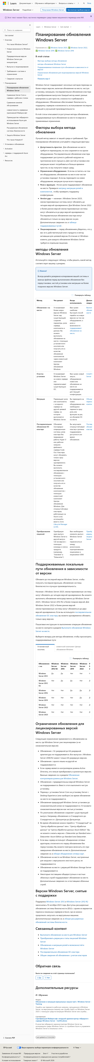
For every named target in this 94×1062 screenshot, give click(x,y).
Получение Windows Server (53, 10)
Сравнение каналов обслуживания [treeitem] (14, 104)
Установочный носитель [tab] (43, 648)
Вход (89, 3)
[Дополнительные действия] (90, 27)
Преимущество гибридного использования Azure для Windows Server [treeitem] (17, 120)
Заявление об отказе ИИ (11, 1053)
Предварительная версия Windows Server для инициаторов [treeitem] (16, 59)
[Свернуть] (30, 25)
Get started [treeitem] (9, 35)
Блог (45, 1053)
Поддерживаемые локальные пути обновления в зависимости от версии (63, 68)
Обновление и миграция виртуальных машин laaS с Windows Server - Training (63, 1003)
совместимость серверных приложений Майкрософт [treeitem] (17, 111)
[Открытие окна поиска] (84, 3)
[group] (64, 428)
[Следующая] (78, 3)
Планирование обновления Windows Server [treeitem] (18, 89)
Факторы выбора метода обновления (52, 61)
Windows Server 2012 (55, 901)
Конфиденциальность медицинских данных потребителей (46, 1057)
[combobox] (17, 30)
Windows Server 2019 (46, 50)
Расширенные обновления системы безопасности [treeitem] (17, 129)
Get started (64, 27)
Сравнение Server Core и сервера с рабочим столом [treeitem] (17, 96)
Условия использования (11, 1060)
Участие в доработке (59, 1053)
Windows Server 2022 (79, 47)
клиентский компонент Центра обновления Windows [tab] (68, 648)
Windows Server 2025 (59, 47)
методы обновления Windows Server (52, 64)
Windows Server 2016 (66, 50)
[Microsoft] (4, 3)
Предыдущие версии (32, 1053)
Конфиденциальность (10, 1057)
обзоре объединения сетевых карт (69, 853)
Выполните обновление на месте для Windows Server (63, 934)
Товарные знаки (30, 1060)
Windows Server (50, 27)
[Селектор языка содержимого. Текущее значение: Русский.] (7, 1048)
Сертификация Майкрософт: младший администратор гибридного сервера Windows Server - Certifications (62, 1020)
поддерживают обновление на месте (76, 330)
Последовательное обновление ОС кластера (59, 952)
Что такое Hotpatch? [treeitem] (15, 140)
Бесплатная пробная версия (79, 10)
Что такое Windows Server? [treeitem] (17, 44)
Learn (38, 27)
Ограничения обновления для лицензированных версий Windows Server (63, 73)
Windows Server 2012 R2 (77, 901)
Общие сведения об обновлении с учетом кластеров (63, 955)
